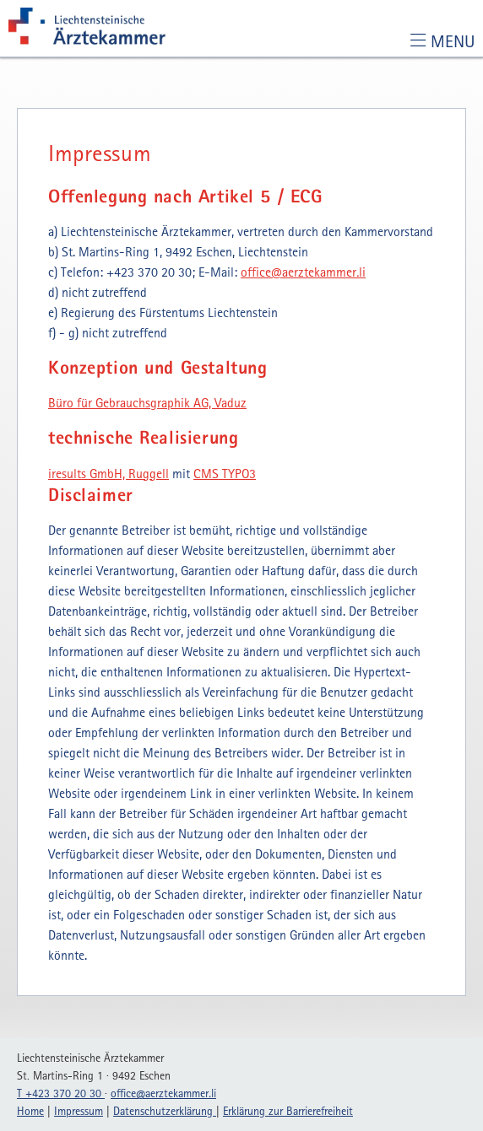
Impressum (78, 1111)
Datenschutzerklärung (164, 1111)
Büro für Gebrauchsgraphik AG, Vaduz (147, 402)
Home (30, 1111)
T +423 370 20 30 (61, 1093)
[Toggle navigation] (442, 41)
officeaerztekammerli (303, 271)
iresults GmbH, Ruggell (108, 473)
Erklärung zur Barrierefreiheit (288, 1111)
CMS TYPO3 (224, 473)
